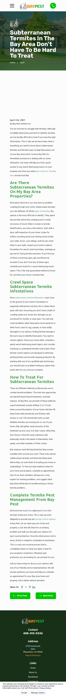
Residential (33, 642)
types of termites (42, 177)
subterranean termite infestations (30, 263)
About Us (33, 638)
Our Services (33, 651)
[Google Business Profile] (35, 667)
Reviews (33, 656)
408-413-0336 (33, 598)
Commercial (33, 647)
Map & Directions (33, 621)
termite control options (45, 485)
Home (33, 633)
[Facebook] (30, 667)
